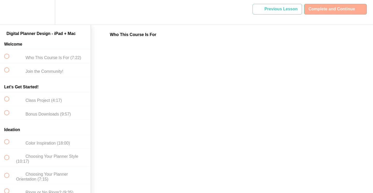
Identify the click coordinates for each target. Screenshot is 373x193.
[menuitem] (45, 12)
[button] (9, 12)
